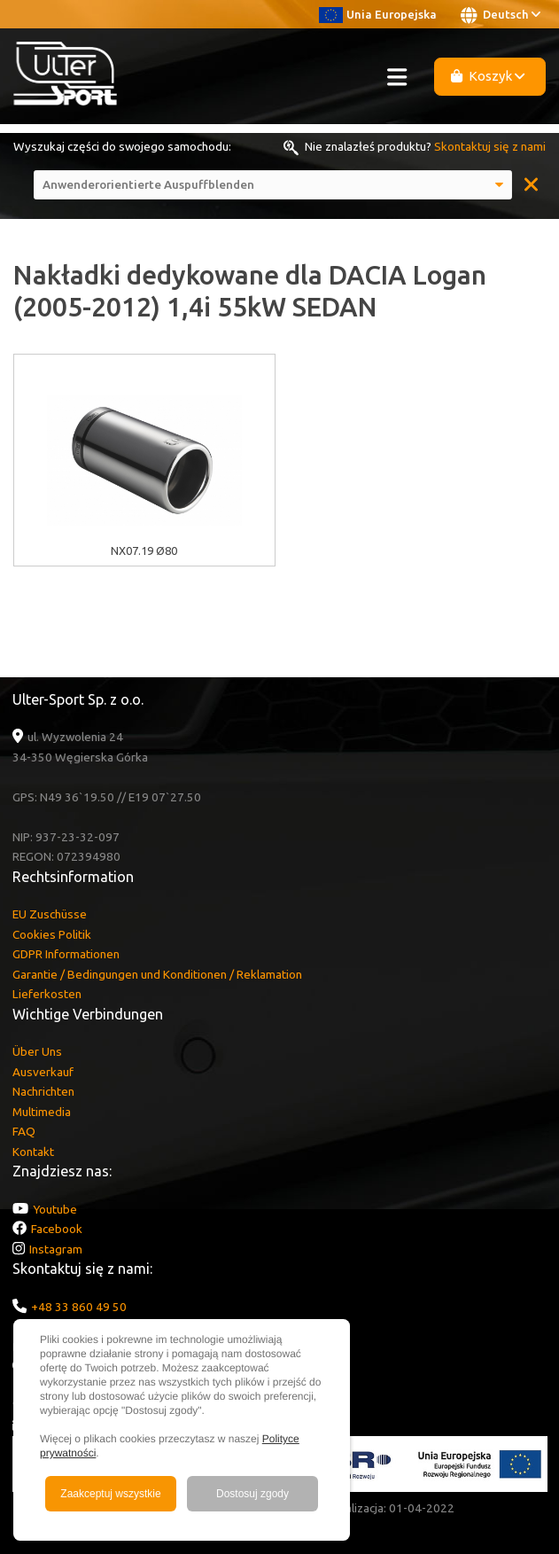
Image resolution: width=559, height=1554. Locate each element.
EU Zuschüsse (49, 914)
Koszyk (488, 75)
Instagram (55, 1249)
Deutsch (500, 15)
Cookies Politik (51, 934)
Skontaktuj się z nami (490, 146)
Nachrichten (43, 1091)
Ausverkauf (43, 1072)
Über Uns (37, 1051)
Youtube (55, 1209)
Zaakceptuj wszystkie (110, 1494)
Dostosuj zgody (252, 1494)
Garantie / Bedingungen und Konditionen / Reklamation (157, 974)
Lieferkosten (47, 994)
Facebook (56, 1229)
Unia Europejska (378, 14)
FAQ (23, 1131)
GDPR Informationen (66, 954)
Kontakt (33, 1151)
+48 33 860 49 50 (79, 1307)
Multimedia (41, 1112)
